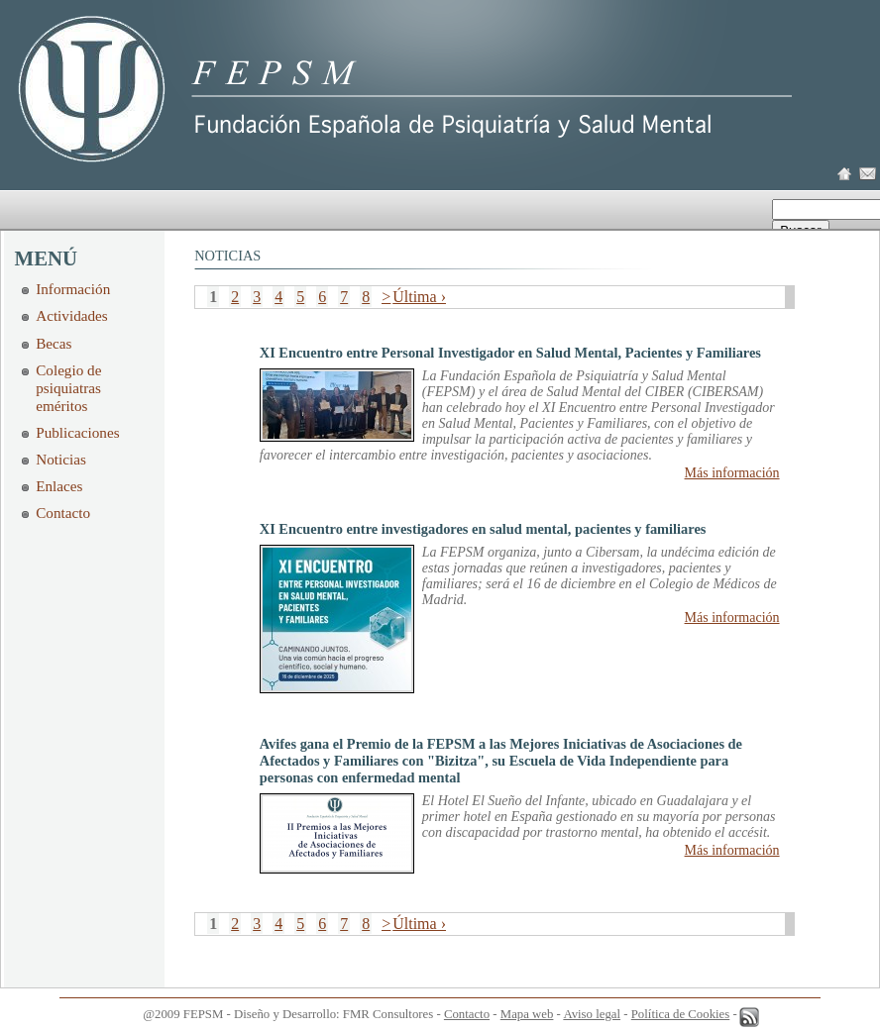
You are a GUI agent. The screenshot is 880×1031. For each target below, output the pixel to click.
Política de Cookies (680, 1014)
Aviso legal (591, 1014)
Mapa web (527, 1014)
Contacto (63, 512)
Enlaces (59, 485)
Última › (419, 296)
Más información (732, 472)
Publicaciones (77, 432)
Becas (53, 343)
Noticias (61, 459)
